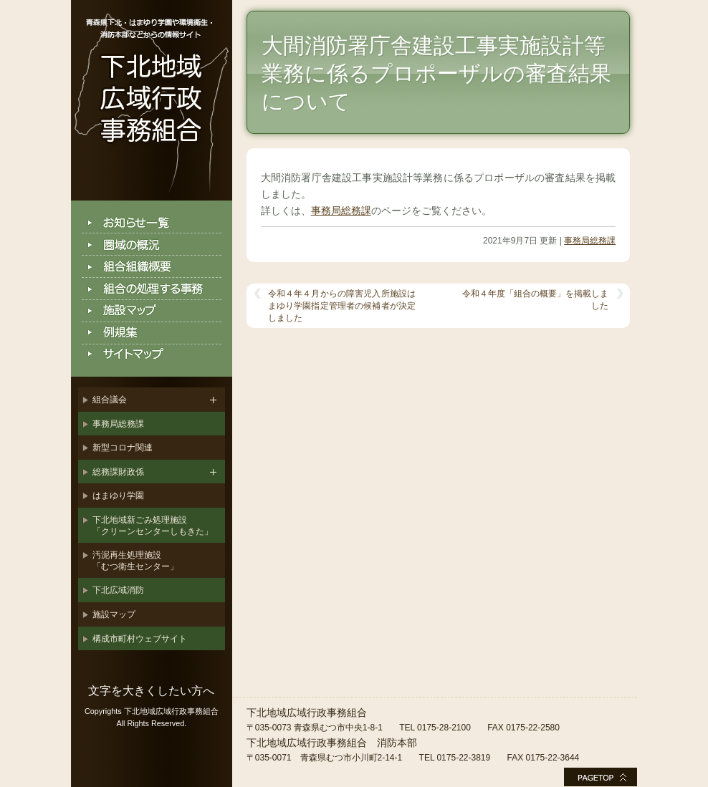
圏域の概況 (151, 244)
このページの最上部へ (600, 777)
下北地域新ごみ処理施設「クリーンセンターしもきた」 (152, 525)
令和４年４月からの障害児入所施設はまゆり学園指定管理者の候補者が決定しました (342, 306)
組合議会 (109, 400)
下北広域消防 (118, 590)
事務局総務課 (118, 424)
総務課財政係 (118, 472)
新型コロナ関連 (122, 448)
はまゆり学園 (118, 496)
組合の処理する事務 (151, 289)
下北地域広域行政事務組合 (151, 100)
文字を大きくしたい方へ (151, 691)
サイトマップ (151, 355)
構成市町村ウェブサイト (139, 639)
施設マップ (151, 311)
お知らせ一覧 (151, 222)
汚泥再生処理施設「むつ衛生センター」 (135, 560)
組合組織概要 (151, 267)
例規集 (151, 333)
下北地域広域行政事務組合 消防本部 (332, 742)
